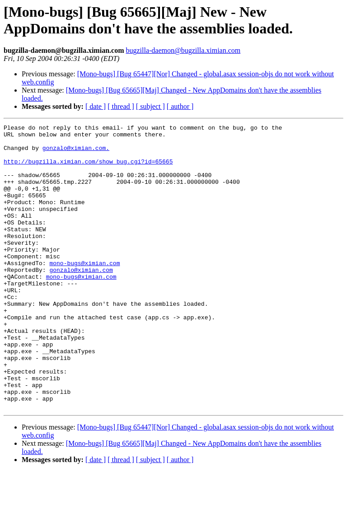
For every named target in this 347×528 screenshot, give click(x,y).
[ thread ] (121, 106)
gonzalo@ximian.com (81, 299)
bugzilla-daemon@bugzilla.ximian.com (183, 50)
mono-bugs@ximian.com (84, 291)
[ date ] (95, 106)
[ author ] (180, 106)
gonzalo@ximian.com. (75, 153)
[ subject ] (150, 106)
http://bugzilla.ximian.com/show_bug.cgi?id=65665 (88, 169)
